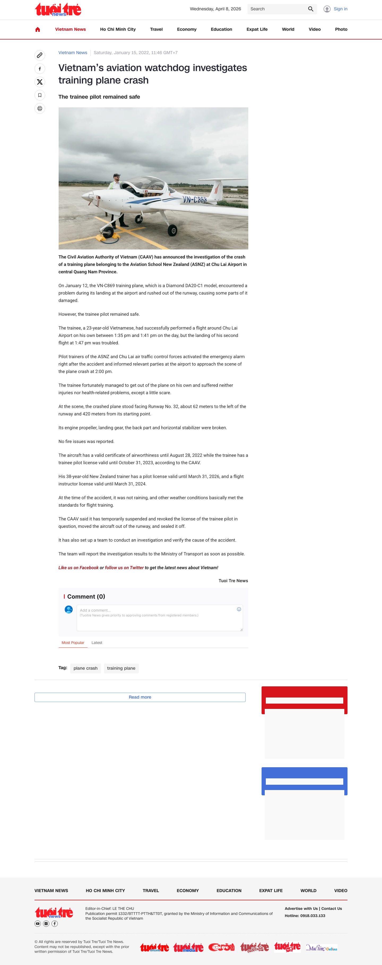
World (288, 29)
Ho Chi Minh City (118, 29)
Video (315, 29)
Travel (156, 29)
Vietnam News (70, 29)
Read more (140, 697)
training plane (121, 668)
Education (221, 29)
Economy (187, 29)
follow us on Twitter (124, 568)
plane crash (85, 668)
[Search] (282, 9)
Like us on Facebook (79, 568)
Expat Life (257, 29)
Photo (341, 29)
